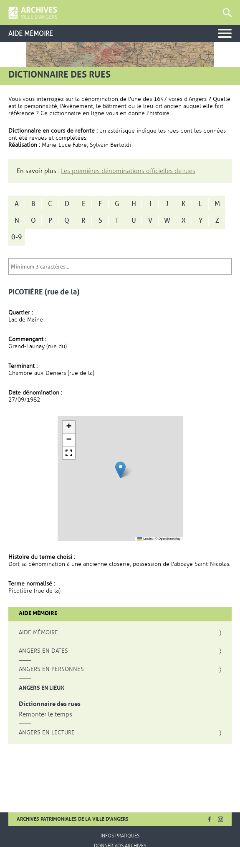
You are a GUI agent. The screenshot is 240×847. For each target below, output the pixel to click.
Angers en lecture (47, 733)
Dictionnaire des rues (50, 704)
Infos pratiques (120, 836)
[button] (120, 469)
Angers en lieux (41, 688)
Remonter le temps (45, 714)
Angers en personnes (51, 669)
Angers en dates (43, 651)
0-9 (16, 237)
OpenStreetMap (170, 538)
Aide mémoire (38, 633)
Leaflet (145, 538)
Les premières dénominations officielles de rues (128, 171)
